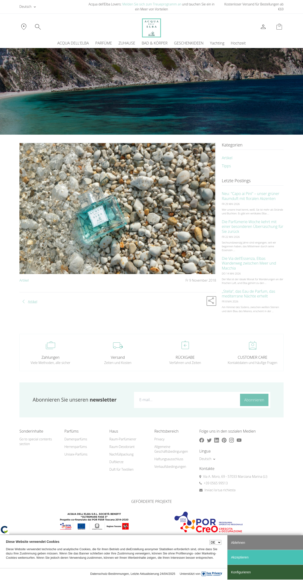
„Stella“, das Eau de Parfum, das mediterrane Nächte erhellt (248, 294)
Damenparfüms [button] (75, 439)
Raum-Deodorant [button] (122, 446)
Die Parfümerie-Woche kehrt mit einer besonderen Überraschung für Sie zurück (252, 226)
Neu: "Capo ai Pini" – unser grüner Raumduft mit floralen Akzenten (250, 196)
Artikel (24, 280)
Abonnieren (254, 400)
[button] (211, 301)
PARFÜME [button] (103, 43)
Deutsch (25, 6)
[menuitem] (217, 43)
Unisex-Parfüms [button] (75, 454)
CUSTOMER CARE (252, 357)
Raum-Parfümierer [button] (122, 439)
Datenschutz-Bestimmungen (109, 574)
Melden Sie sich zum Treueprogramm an (151, 4)
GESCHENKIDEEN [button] (189, 43)
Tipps (226, 165)
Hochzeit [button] (238, 43)
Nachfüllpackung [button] (121, 454)
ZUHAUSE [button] (126, 43)
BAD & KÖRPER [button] (154, 43)
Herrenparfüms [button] (75, 446)
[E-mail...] (186, 400)
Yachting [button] (217, 43)
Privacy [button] (159, 439)
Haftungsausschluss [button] (168, 459)
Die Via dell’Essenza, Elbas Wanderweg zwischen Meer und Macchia (249, 263)
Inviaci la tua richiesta (220, 490)
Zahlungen (50, 357)
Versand (118, 357)
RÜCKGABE (185, 357)
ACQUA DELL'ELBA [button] (73, 43)
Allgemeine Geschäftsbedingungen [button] (171, 449)
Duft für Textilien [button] (121, 469)
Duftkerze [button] (116, 462)
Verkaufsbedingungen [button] (170, 466)
